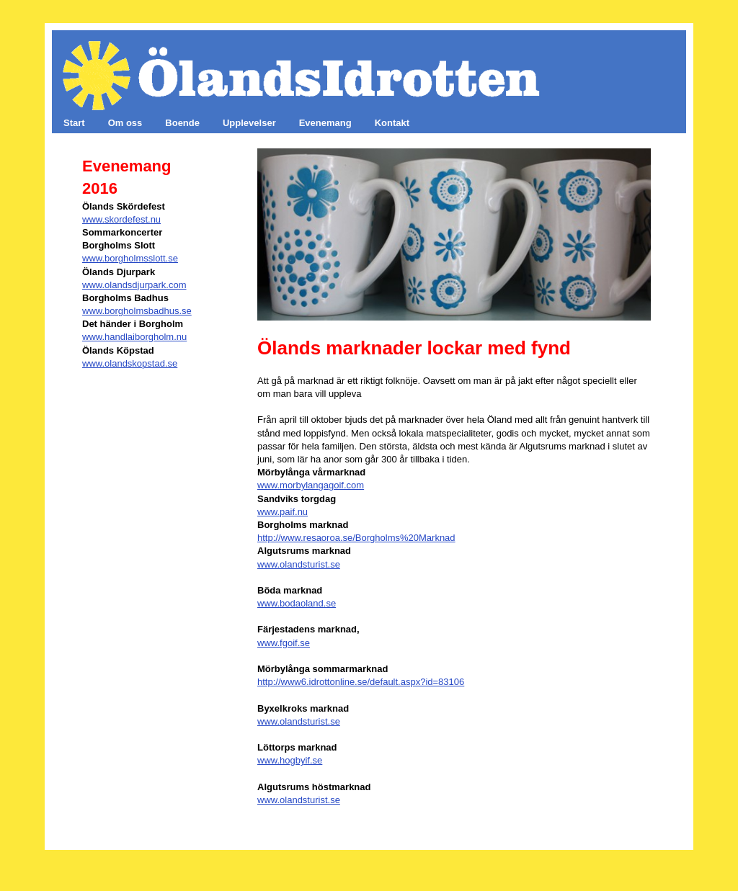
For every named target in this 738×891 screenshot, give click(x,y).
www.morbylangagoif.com (310, 485)
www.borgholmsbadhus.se (137, 310)
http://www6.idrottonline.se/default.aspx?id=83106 (360, 681)
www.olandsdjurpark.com (134, 284)
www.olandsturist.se (298, 564)
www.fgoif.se (283, 642)
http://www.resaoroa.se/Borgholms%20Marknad (356, 537)
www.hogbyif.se (289, 760)
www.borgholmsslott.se (130, 258)
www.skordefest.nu (121, 219)
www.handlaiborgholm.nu (134, 336)
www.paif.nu (282, 511)
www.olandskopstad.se (129, 363)
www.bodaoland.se (296, 603)
